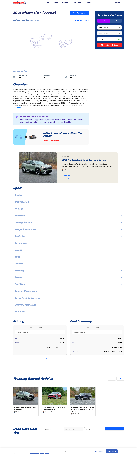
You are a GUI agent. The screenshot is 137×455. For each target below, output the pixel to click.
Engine (68, 195)
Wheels (68, 263)
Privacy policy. (34, 453)
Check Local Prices (109, 45)
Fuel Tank (68, 284)
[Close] (134, 451)
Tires (68, 256)
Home (14, 7)
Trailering (68, 236)
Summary (68, 311)
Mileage (68, 208)
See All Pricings (40, 358)
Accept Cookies (112, 451)
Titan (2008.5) (31, 7)
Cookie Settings (98, 451)
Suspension (68, 243)
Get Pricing (79, 13)
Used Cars (115, 21)
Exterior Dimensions (68, 291)
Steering (68, 270)
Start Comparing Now (53, 140)
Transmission (68, 201)
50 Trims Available (82, 20)
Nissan (22, 7)
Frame (68, 277)
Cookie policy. (44, 453)
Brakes (68, 249)
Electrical (68, 215)
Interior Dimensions (68, 304)
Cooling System (68, 222)
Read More (17, 108)
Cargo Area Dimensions (68, 297)
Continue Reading (70, 177)
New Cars (103, 21)
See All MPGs (97, 358)
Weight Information (68, 229)
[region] (68, 451)
